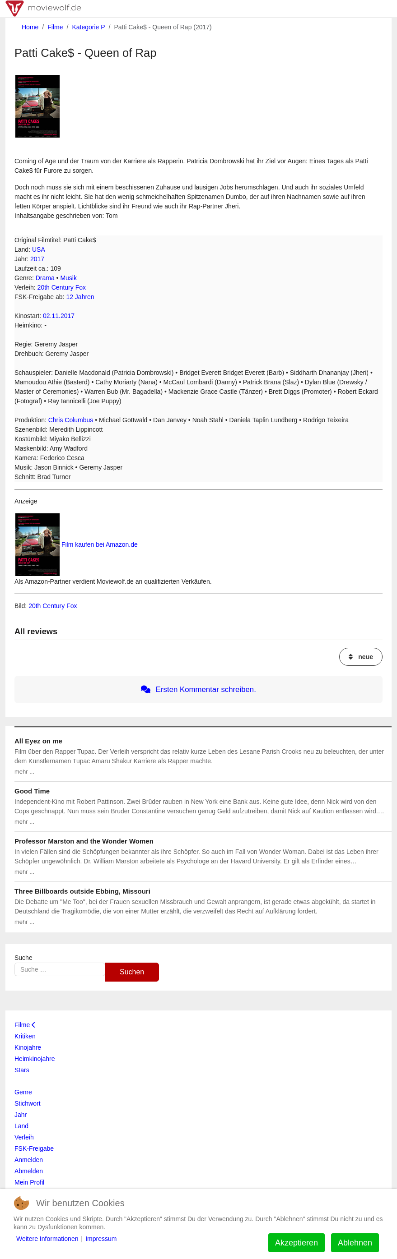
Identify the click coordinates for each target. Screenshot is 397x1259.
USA (38, 249)
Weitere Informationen (47, 1238)
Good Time (32, 791)
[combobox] (59, 969)
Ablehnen (355, 1242)
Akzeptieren (296, 1242)
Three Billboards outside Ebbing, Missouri (82, 891)
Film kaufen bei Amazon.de (99, 544)
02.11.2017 (59, 315)
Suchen (132, 972)
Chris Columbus (70, 420)
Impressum (101, 1238)
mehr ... (24, 771)
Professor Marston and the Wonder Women (84, 841)
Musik (68, 277)
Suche (23, 957)
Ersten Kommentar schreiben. (198, 689)
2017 (37, 259)
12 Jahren (80, 296)
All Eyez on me (38, 741)
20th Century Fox (61, 287)
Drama (45, 277)
